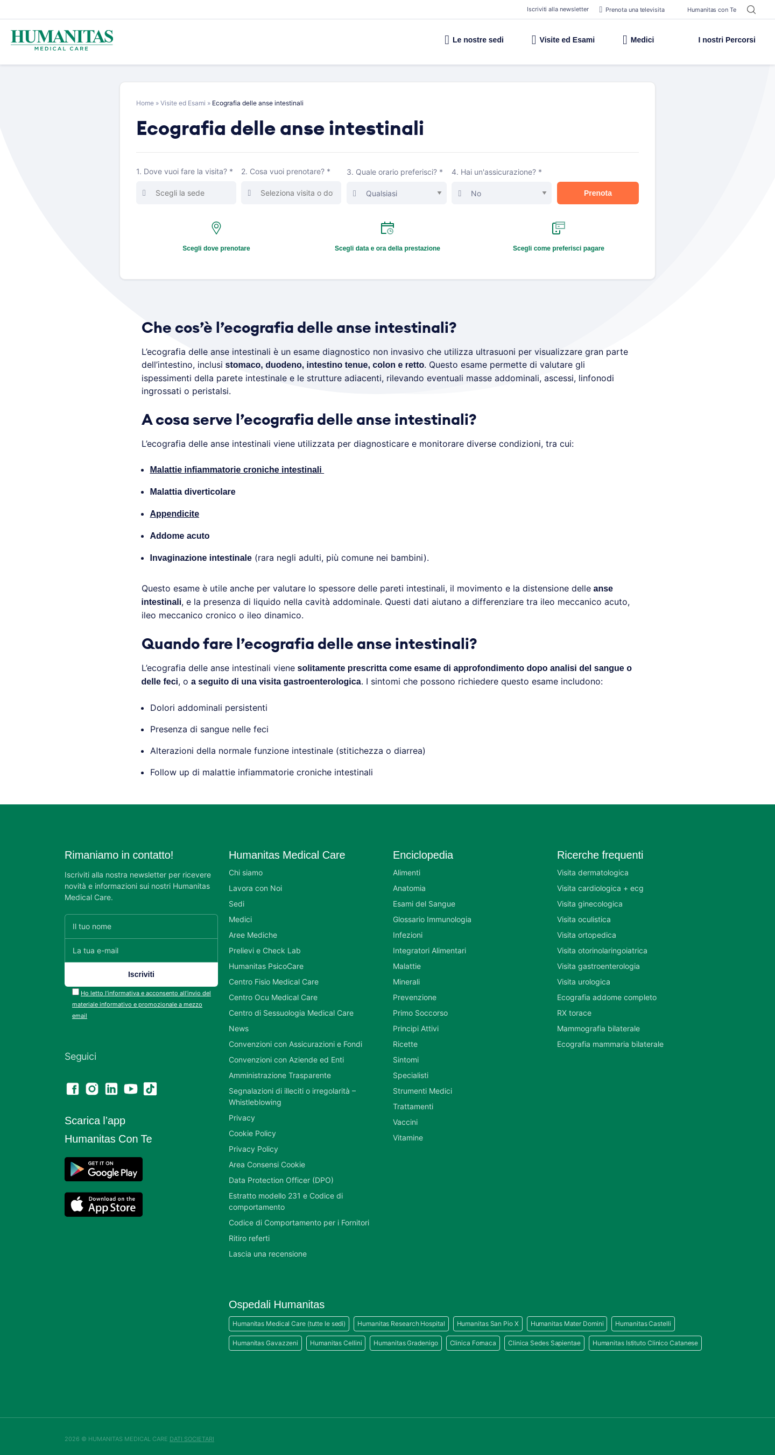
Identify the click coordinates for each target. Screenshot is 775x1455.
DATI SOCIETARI (192, 1433)
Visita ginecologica (590, 898)
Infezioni (407, 929)
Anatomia (409, 882)
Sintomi (406, 1054)
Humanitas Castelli (643, 1318)
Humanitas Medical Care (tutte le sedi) (289, 1318)
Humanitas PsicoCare (266, 960)
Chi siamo (246, 867)
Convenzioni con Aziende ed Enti (286, 1054)
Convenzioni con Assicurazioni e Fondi (295, 1038)
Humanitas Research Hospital (401, 1318)
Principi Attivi (416, 1023)
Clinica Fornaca (473, 1337)
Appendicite (175, 512)
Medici (632, 39)
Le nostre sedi (450, 39)
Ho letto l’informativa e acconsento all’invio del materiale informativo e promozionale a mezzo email (141, 999)
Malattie (407, 960)
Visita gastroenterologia (598, 960)
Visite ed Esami (548, 39)
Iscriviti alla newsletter (552, 9)
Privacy (242, 1112)
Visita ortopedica (586, 929)
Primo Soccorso (420, 1007)
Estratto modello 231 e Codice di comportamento (286, 1196)
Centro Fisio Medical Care (274, 976)
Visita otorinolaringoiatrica (602, 945)
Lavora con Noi (255, 882)
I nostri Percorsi (718, 39)
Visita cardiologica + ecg (600, 882)
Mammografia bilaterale (598, 1023)
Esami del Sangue (424, 898)
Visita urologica (583, 976)
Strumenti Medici (422, 1085)
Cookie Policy (252, 1127)
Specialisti (410, 1069)
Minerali (406, 976)
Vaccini (405, 1116)
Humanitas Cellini (336, 1337)
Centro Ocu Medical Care (273, 991)
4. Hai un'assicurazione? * (503, 185)
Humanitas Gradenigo (406, 1337)
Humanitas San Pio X (488, 1318)
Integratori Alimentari (429, 945)
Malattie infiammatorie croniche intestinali (239, 468)
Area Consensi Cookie (267, 1159)
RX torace (574, 1007)
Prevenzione (414, 991)
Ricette (405, 1038)
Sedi (236, 898)
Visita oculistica (584, 913)
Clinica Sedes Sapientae (544, 1337)
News (239, 1023)
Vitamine (408, 1132)
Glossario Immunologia (432, 913)
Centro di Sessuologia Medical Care (291, 1007)
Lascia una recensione (268, 1248)
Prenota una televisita (629, 9)
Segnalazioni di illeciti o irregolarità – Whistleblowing (292, 1091)
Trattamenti (413, 1100)
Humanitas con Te (705, 9)
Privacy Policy (253, 1143)
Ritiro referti (249, 1232)
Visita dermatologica (593, 867)
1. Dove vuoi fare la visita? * (188, 185)
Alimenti (406, 867)
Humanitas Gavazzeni (265, 1337)
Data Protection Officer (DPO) (281, 1174)
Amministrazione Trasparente (280, 1069)
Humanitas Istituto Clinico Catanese (646, 1337)
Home (145, 103)
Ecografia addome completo (607, 991)
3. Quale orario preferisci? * (398, 185)
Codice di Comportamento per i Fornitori (299, 1217)
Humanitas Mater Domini (567, 1318)
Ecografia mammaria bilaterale (610, 1038)
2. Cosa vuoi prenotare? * (293, 185)
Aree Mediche (253, 929)
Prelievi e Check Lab (265, 945)
